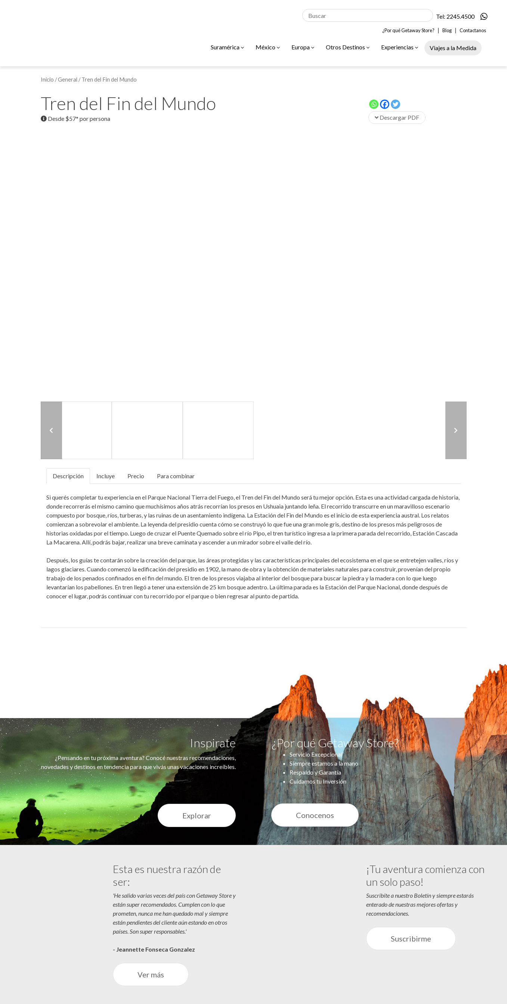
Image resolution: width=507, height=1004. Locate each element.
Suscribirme (411, 938)
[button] (51, 430)
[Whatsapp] (373, 104)
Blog (447, 30)
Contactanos (473, 30)
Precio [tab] (135, 475)
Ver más (150, 974)
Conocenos (315, 815)
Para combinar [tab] (176, 475)
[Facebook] (384, 104)
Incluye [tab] (105, 475)
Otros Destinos (348, 47)
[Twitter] (395, 104)
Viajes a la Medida (453, 47)
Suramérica (227, 47)
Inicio (47, 79)
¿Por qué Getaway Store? (408, 30)
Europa (302, 47)
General (67, 79)
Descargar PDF (397, 117)
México (268, 47)
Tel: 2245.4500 (455, 16)
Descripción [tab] (68, 475)
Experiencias (399, 47)
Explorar (196, 815)
